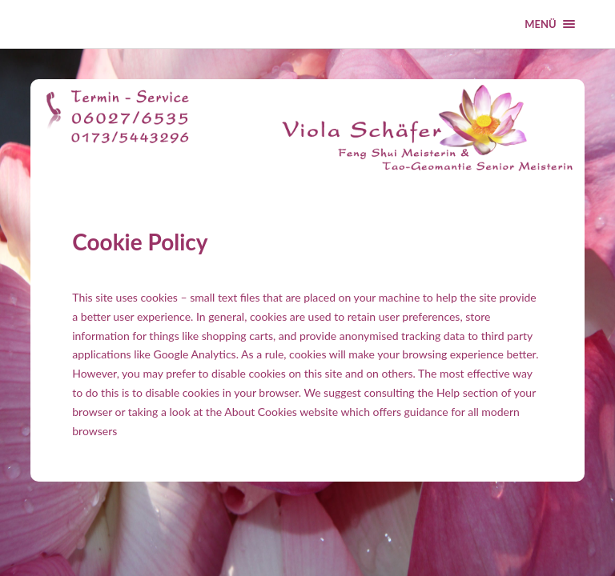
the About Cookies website (272, 411)
